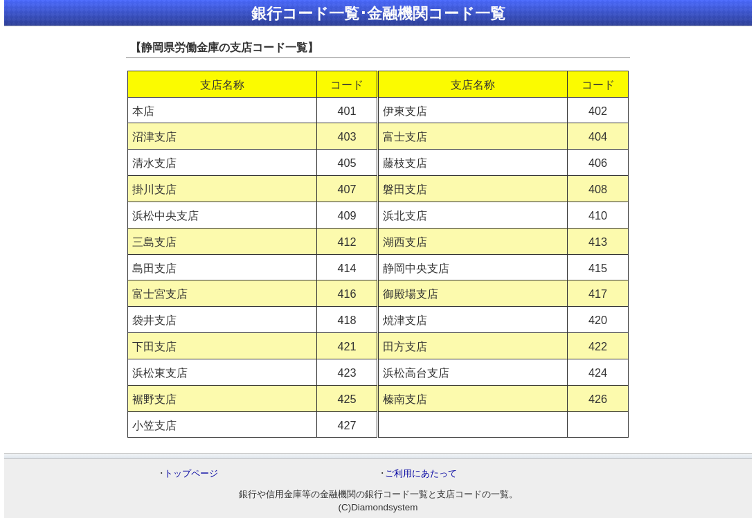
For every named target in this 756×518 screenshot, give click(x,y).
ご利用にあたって (421, 473)
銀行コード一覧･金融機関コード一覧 (378, 13)
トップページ (191, 473)
